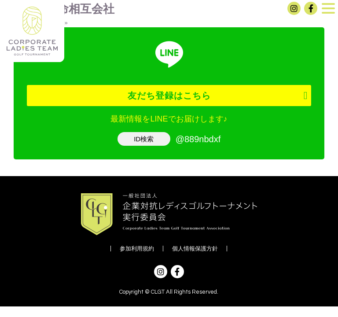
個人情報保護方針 (195, 248)
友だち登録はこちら (169, 95)
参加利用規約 (137, 248)
